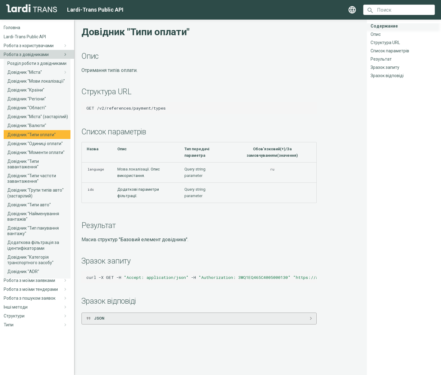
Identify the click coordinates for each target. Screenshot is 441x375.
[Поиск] (399, 10)
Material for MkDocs (230, 368)
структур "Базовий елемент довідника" (142, 239)
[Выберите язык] (352, 10)
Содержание (384, 26)
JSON (99, 318)
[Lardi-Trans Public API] (32, 8)
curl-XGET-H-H (201, 277)
